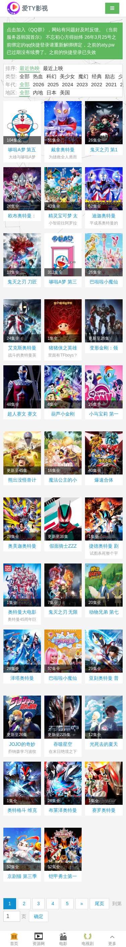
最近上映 (53, 68)
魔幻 (83, 76)
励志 (110, 76)
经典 (97, 76)
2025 (52, 84)
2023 (82, 84)
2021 (111, 84)
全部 (24, 76)
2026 (38, 84)
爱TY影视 (27, 8)
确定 (38, 916)
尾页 (99, 903)
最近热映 (29, 68)
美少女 (67, 76)
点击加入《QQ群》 (27, 29)
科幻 (51, 76)
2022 (96, 84)
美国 (65, 92)
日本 (51, 92)
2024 (67, 84)
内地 (38, 92)
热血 (38, 76)
